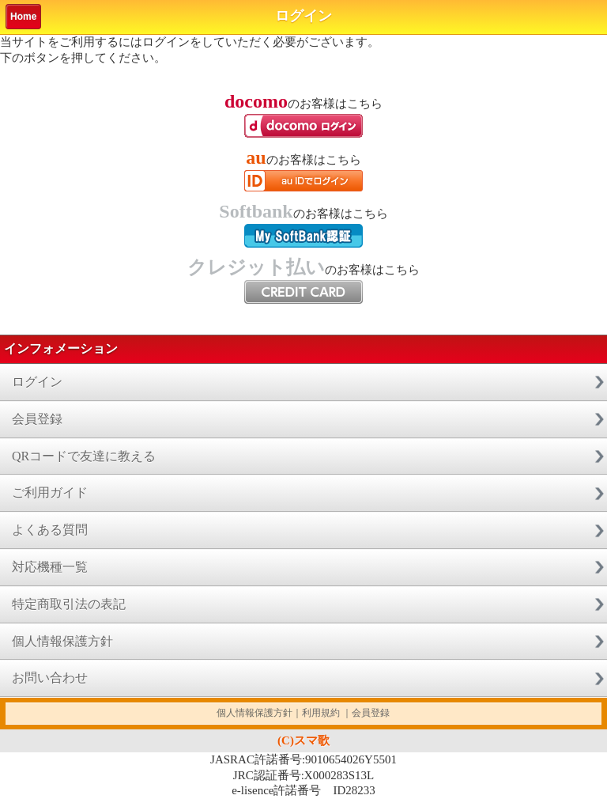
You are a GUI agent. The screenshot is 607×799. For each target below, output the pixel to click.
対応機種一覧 (50, 567)
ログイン (37, 381)
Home (23, 16)
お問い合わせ (50, 677)
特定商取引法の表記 (69, 604)
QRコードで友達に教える (84, 456)
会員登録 (37, 419)
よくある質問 (50, 529)
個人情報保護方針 (62, 641)
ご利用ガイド (50, 492)
